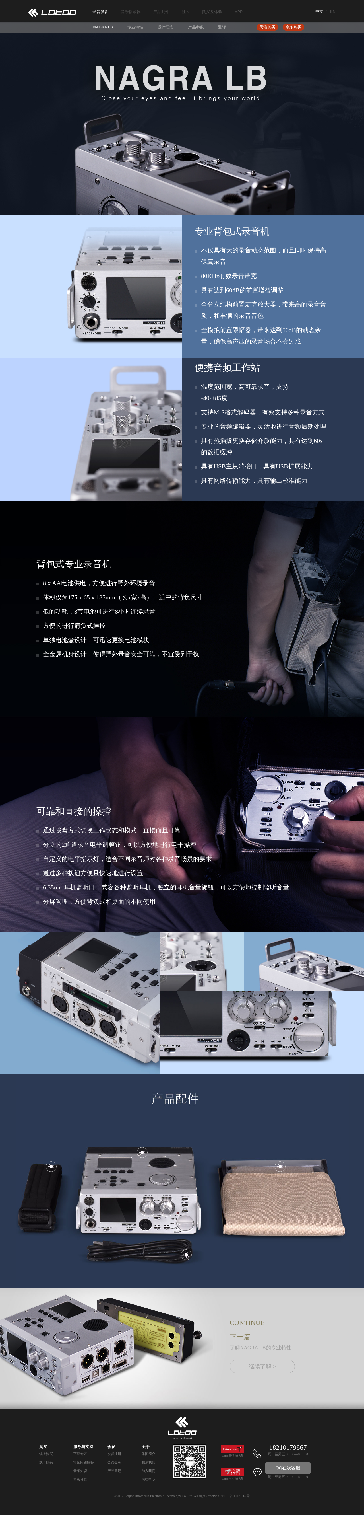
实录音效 (80, 1479)
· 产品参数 (195, 27)
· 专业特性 (134, 27)
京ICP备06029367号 (235, 1496)
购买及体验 (212, 11)
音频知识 (80, 1471)
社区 (186, 11)
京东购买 (293, 27)
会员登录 (114, 1462)
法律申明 (148, 1479)
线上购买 (46, 1454)
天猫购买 (267, 27)
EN (333, 11)
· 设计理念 (164, 27)
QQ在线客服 (288, 1467)
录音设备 (100, 11)
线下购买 (46, 1462)
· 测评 (221, 27)
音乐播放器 (131, 11)
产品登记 (114, 1471)
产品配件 (161, 11)
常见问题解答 (83, 1462)
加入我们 (148, 1471)
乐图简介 (148, 1454)
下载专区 (80, 1454)
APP (239, 11)
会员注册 (114, 1454)
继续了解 (262, 1366)
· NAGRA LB (102, 27)
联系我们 (148, 1462)
